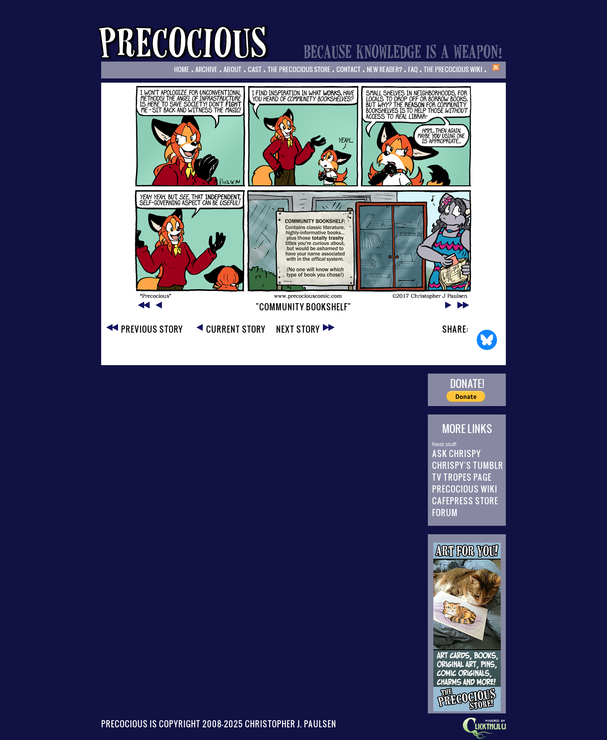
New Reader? (384, 69)
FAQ (413, 69)
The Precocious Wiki (453, 69)
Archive (206, 69)
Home (181, 69)
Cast (255, 69)
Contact (348, 69)
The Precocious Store (299, 69)
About (232, 69)
